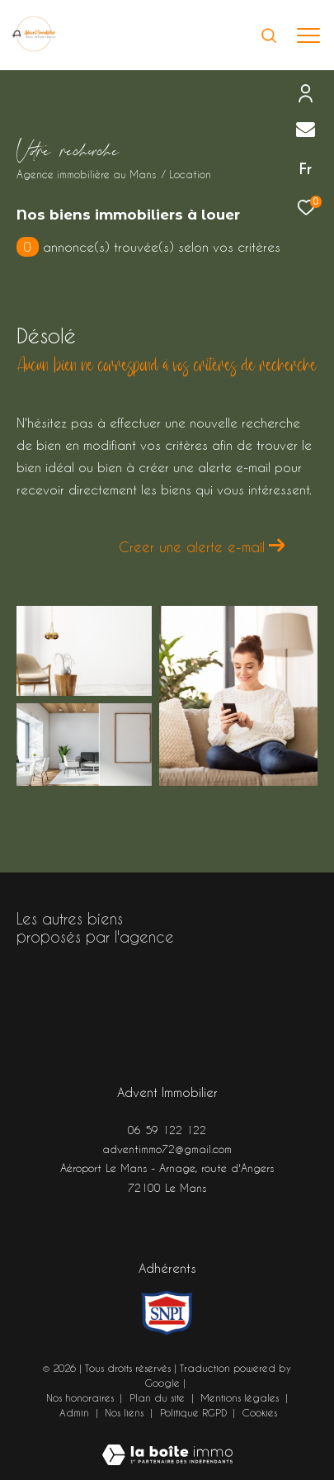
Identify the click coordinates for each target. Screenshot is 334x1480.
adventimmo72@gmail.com (167, 1148)
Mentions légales (241, 1397)
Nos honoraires (80, 1397)
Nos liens (126, 1412)
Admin (75, 1412)
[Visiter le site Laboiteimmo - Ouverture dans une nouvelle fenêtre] (167, 1444)
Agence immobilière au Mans (86, 174)
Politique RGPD (193, 1412)
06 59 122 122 (167, 1129)
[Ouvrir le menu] (309, 35)
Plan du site (158, 1397)
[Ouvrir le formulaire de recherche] (269, 35)
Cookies (259, 1412)
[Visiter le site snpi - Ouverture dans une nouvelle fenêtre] (167, 1313)
